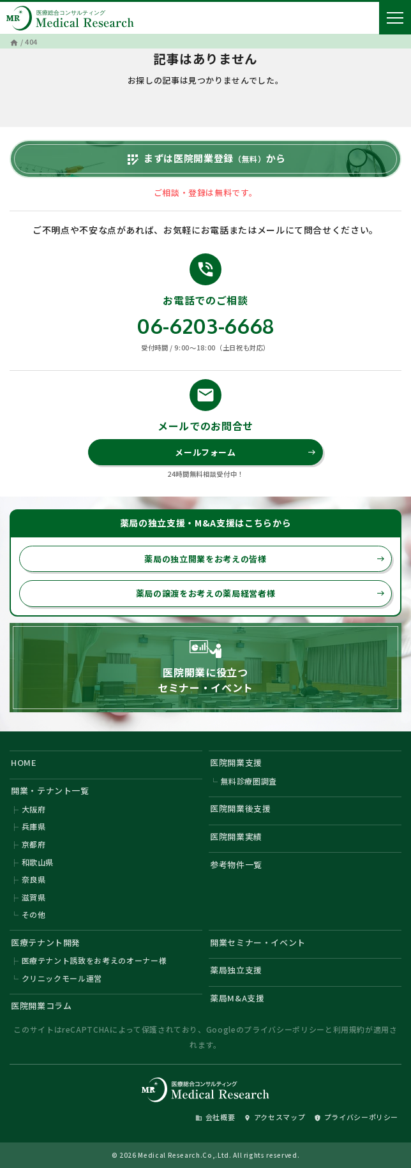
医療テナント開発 (45, 942)
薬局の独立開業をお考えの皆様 (264, 559)
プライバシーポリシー (284, 1029)
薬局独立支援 (236, 970)
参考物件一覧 (236, 864)
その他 (34, 914)
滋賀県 (34, 897)
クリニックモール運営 (62, 978)
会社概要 (215, 1117)
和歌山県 (38, 862)
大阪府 (34, 809)
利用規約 (349, 1029)
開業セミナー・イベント (258, 942)
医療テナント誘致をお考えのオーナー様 (94, 960)
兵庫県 (34, 826)
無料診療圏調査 (249, 780)
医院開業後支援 (240, 808)
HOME (24, 762)
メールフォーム (245, 452)
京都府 (34, 844)
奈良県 (34, 879)
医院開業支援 (236, 762)
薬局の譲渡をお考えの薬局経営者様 (260, 593)
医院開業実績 (236, 836)
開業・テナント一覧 (50, 790)
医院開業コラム (41, 1006)
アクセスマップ (275, 1117)
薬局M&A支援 (237, 998)
